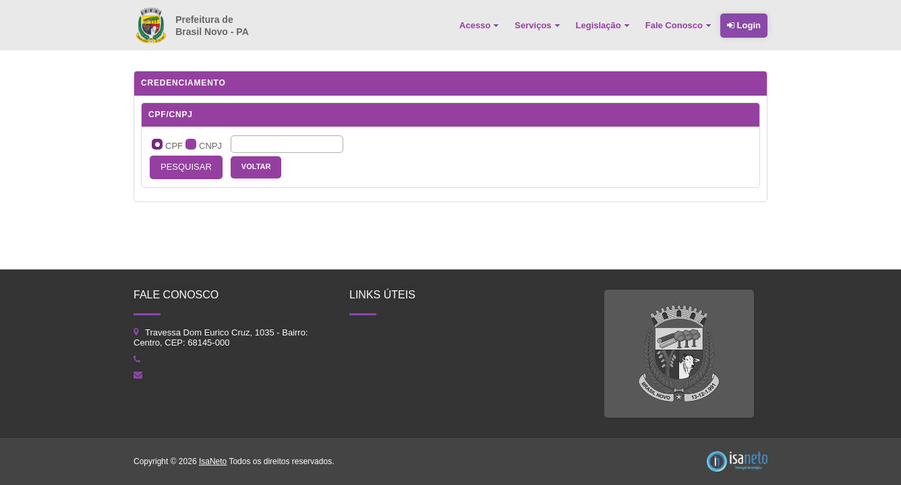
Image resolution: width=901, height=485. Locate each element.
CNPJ (210, 146)
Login (744, 25)
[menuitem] (480, 25)
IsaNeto (213, 461)
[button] (186, 167)
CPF (174, 146)
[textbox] (287, 144)
